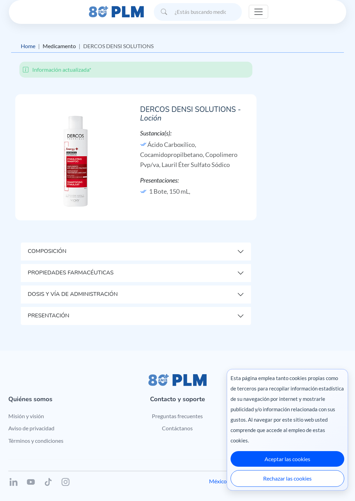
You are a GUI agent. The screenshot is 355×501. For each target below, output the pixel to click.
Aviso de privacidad (31, 428)
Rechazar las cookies (287, 478)
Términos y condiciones (35, 440)
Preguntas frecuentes (177, 416)
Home (28, 46)
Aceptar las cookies (287, 459)
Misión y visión (26, 416)
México (218, 481)
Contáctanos (177, 428)
